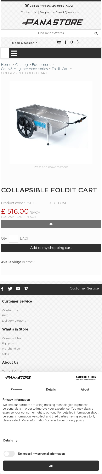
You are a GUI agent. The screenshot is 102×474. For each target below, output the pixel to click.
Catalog (21, 65)
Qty (4, 251)
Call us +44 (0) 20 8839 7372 (51, 5)
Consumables (11, 350)
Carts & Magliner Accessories (24, 69)
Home (6, 65)
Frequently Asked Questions (59, 12)
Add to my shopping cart (51, 260)
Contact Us (28, 12)
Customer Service (84, 301)
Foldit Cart (60, 69)
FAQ (5, 328)
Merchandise (11, 361)
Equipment (41, 65)
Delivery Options (14, 333)
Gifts (5, 366)
